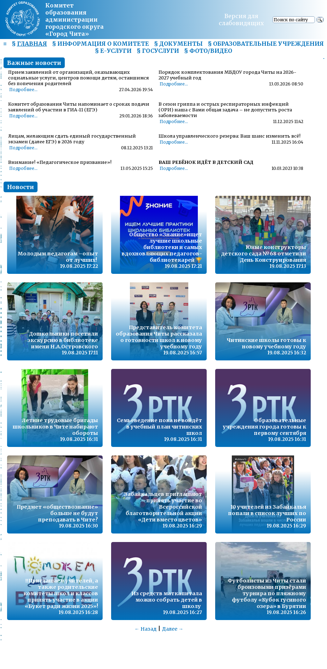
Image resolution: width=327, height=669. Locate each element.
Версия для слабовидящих (241, 19)
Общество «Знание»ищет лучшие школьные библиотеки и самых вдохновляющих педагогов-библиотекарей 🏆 (162, 247)
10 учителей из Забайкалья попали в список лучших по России (267, 513)
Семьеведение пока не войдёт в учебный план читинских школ (159, 426)
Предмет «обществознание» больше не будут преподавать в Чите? (57, 513)
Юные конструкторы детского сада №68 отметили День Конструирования (263, 253)
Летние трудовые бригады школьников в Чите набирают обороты (55, 426)
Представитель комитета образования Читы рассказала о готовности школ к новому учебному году (159, 337)
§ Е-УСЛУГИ (113, 50)
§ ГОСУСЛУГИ (158, 50)
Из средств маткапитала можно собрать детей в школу (166, 599)
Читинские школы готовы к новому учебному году (266, 343)
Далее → (172, 629)
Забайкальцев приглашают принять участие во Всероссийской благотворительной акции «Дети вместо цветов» (163, 507)
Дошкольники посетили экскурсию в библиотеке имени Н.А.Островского (63, 340)
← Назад (145, 629)
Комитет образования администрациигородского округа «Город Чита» (74, 19)
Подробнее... (23, 89)
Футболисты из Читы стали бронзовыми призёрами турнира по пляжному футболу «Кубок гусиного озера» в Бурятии (267, 593)
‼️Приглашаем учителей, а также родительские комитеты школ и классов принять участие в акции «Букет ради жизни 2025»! (60, 593)
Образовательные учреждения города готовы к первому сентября (264, 426)
